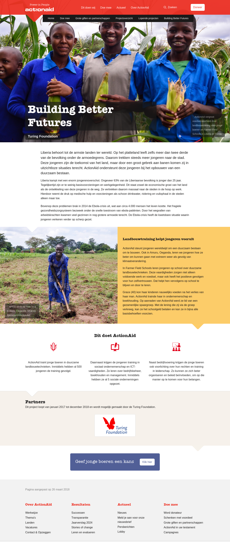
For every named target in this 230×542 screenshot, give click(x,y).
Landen (29, 522)
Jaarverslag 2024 (81, 522)
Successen (78, 512)
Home (51, 18)
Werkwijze (31, 512)
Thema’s (30, 517)
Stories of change (82, 527)
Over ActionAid (140, 7)
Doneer (197, 7)
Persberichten (126, 526)
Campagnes (171, 532)
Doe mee (105, 7)
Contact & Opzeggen (38, 532)
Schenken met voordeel (178, 517)
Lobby (121, 531)
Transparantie (79, 517)
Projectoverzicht (124, 18)
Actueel (121, 7)
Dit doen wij (88, 7)
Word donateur (173, 512)
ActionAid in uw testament (179, 527)
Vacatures (31, 527)
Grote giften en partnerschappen (93, 18)
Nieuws (122, 512)
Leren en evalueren (83, 532)
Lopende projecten (148, 18)
